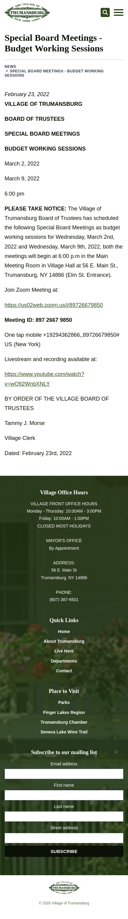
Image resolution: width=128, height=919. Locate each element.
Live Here (64, 651)
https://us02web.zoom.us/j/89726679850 (54, 305)
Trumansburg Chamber (63, 722)
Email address (64, 763)
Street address (64, 827)
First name (64, 785)
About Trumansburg (64, 641)
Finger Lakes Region (64, 712)
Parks (64, 702)
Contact (64, 670)
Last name (64, 806)
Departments (64, 661)
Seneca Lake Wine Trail (64, 731)
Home (64, 631)
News (10, 66)
